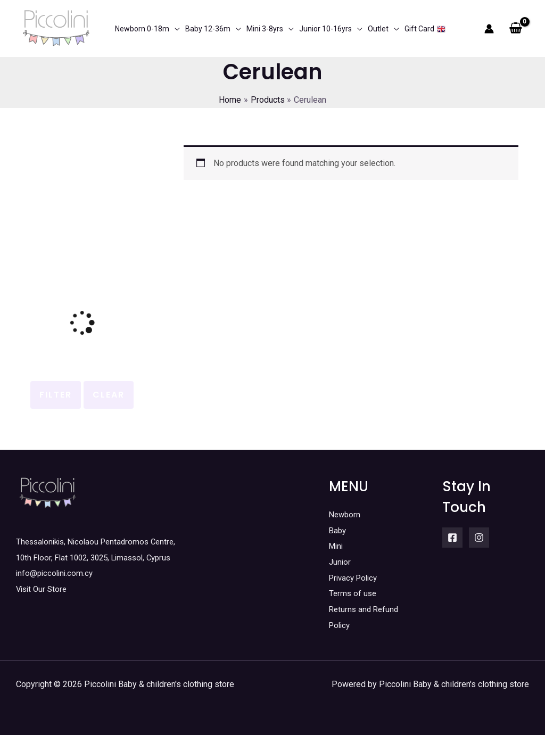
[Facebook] (452, 537)
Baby (338, 530)
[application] (174, 28)
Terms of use (353, 593)
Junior (340, 562)
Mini (337, 546)
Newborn (345, 514)
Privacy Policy (355, 578)
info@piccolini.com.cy (56, 573)
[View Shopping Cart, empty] (515, 28)
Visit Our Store (43, 589)
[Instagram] (479, 537)
